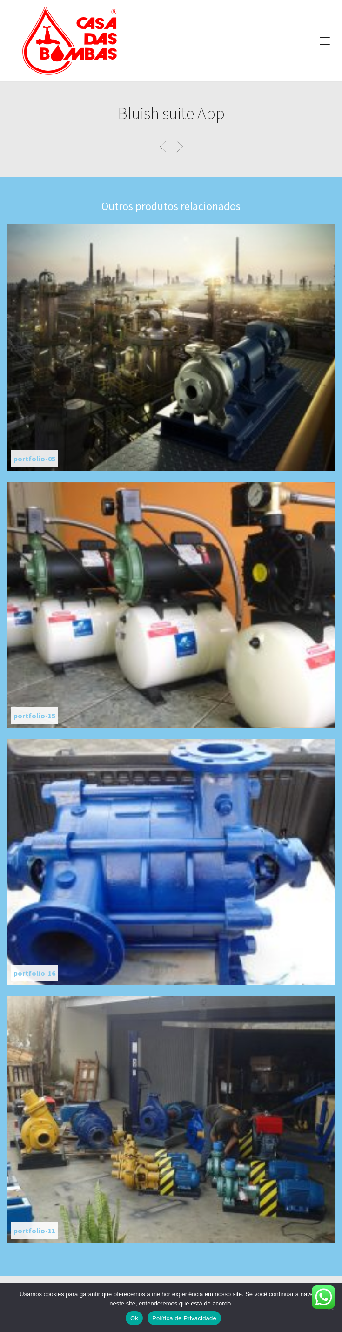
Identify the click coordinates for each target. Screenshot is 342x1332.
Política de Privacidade (184, 1318)
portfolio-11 (34, 1230)
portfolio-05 (34, 458)
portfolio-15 (34, 715)
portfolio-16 (34, 973)
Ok (134, 1318)
